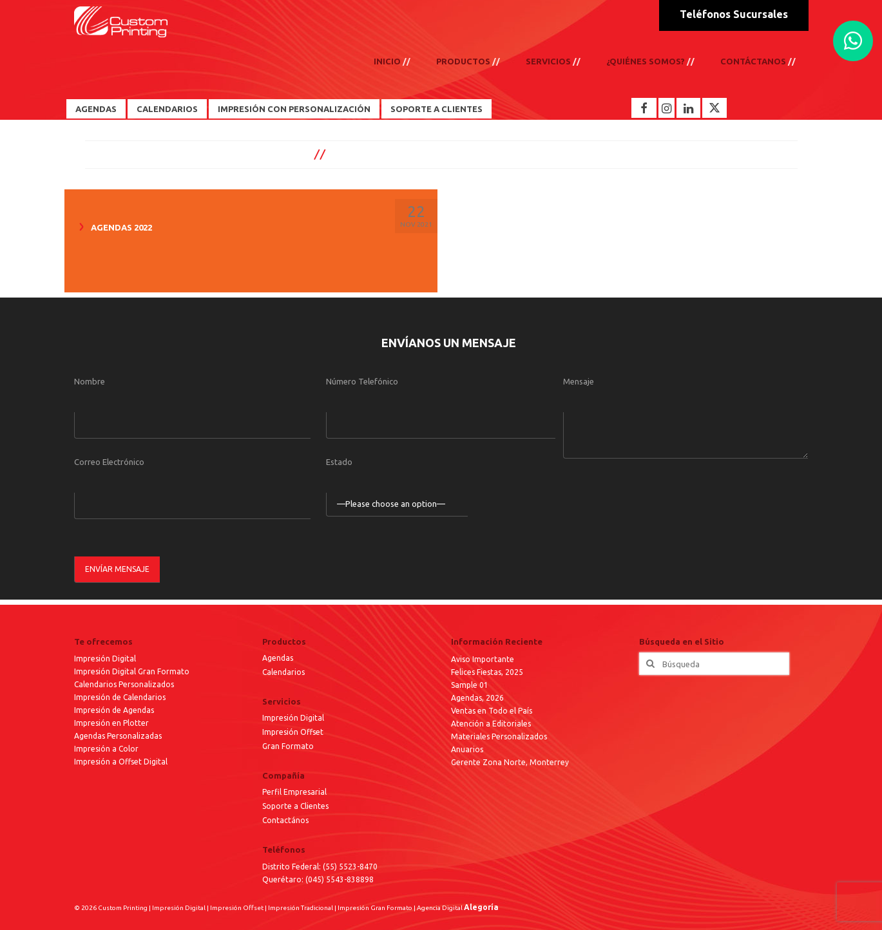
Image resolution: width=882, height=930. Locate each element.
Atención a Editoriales (491, 723)
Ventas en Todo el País (491, 711)
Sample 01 (469, 685)
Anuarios (467, 749)
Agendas (96, 108)
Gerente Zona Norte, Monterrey (510, 762)
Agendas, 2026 (477, 698)
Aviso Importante (482, 659)
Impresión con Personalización (294, 108)
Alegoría (481, 907)
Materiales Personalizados (499, 736)
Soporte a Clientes (436, 108)
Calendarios (167, 108)
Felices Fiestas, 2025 (487, 672)
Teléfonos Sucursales (734, 14)
